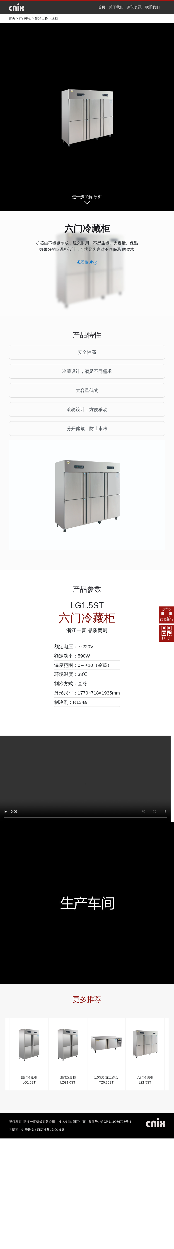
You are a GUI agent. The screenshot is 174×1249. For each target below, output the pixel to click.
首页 (101, 7)
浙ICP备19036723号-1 (115, 1121)
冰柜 (54, 18)
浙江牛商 (79, 1121)
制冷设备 (41, 18)
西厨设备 (43, 1129)
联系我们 (152, 7)
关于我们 (116, 7)
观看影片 (87, 262)
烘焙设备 (28, 1129)
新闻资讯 (134, 7)
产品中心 (25, 18)
